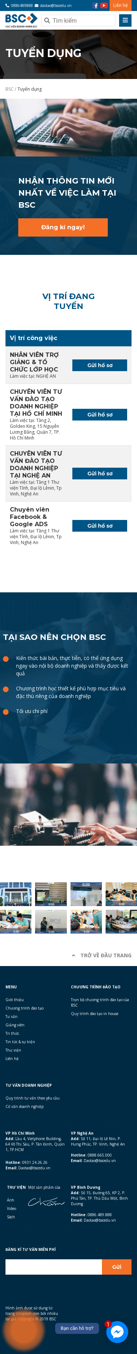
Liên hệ (120, 5)
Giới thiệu (14, 999)
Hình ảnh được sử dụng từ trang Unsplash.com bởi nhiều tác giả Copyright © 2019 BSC (31, 1313)
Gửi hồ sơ (100, 365)
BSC (10, 89)
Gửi (116, 1267)
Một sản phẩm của (44, 1187)
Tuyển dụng (30, 89)
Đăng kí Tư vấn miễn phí (30, 1249)
